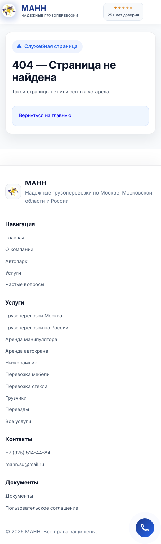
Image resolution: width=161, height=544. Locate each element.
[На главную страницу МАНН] (80, 191)
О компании (19, 249)
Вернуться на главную (45, 116)
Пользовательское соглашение (41, 508)
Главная (14, 238)
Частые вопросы (24, 284)
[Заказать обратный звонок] (145, 527)
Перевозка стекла (26, 386)
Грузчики (15, 398)
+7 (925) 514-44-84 (27, 453)
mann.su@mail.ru (24, 464)
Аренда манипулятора (31, 339)
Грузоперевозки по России (36, 328)
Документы (19, 496)
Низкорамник (21, 363)
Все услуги (18, 421)
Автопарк (16, 261)
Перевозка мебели (27, 374)
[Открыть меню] (153, 12)
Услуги (13, 273)
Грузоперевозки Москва (33, 316)
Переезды (17, 410)
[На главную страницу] (51, 12)
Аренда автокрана (26, 351)
